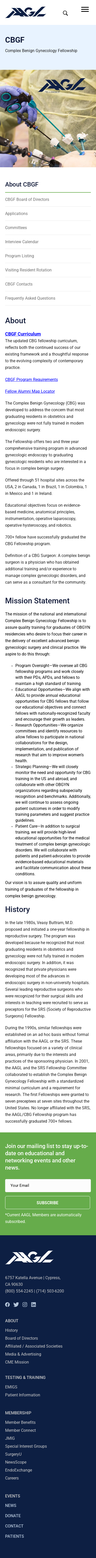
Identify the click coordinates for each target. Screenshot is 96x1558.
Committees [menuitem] (16, 227)
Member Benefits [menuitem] (20, 1422)
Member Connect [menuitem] (20, 1430)
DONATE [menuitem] (13, 1515)
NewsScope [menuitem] (15, 1462)
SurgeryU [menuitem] (13, 1454)
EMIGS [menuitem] (11, 1387)
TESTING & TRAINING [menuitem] (25, 1377)
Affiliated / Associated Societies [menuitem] (33, 1346)
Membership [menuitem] (18, 1412)
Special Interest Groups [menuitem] (26, 1446)
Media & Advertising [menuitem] (23, 1354)
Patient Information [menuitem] (22, 1395)
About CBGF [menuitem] (21, 184)
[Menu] (85, 9)
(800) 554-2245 (19, 1291)
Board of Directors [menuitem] (21, 1338)
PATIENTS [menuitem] (14, 1536)
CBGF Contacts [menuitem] (19, 284)
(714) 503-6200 (50, 1291)
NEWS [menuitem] (10, 1505)
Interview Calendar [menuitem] (21, 241)
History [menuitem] (11, 1330)
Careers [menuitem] (12, 1478)
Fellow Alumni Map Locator (30, 391)
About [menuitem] (11, 1320)
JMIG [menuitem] (10, 1438)
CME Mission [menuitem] (17, 1362)
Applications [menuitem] (16, 213)
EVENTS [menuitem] (12, 1496)
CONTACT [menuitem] (14, 1526)
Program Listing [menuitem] (19, 255)
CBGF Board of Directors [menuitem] (27, 199)
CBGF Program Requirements (31, 379)
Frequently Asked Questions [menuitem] (30, 298)
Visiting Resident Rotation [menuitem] (28, 270)
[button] (7, 1304)
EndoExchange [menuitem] (18, 1470)
